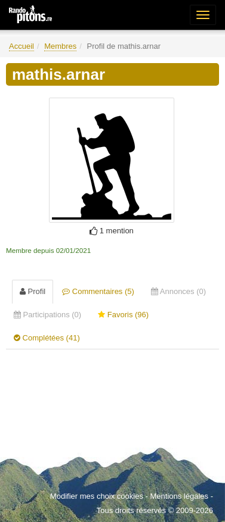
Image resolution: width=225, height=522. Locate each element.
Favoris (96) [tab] (123, 314)
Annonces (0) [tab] (178, 291)
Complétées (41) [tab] (47, 337)
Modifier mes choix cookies (96, 496)
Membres (60, 46)
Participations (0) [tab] (47, 314)
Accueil (21, 46)
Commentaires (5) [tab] (98, 291)
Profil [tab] (32, 291)
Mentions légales (179, 496)
